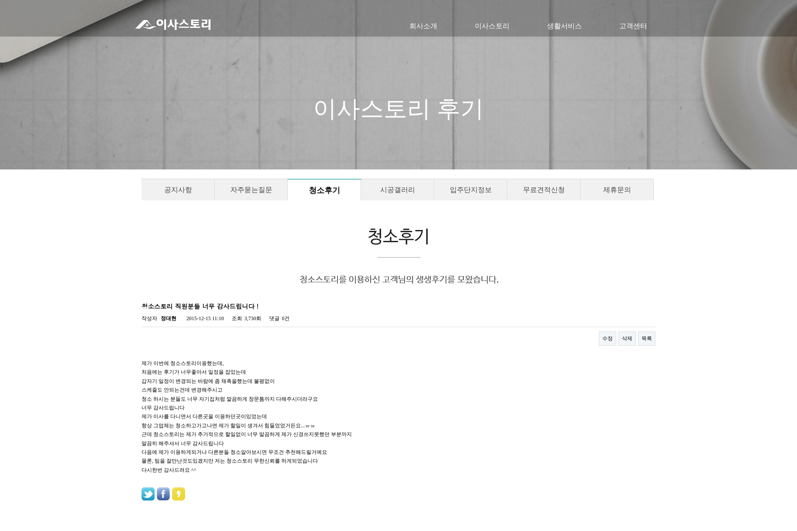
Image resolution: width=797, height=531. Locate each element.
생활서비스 (564, 26)
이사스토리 (492, 26)
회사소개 (423, 26)
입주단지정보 (471, 189)
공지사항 (178, 189)
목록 (647, 338)
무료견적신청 (544, 189)
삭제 (627, 338)
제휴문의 (617, 189)
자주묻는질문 (251, 189)
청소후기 (324, 190)
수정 (607, 338)
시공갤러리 (397, 189)
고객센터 (633, 26)
